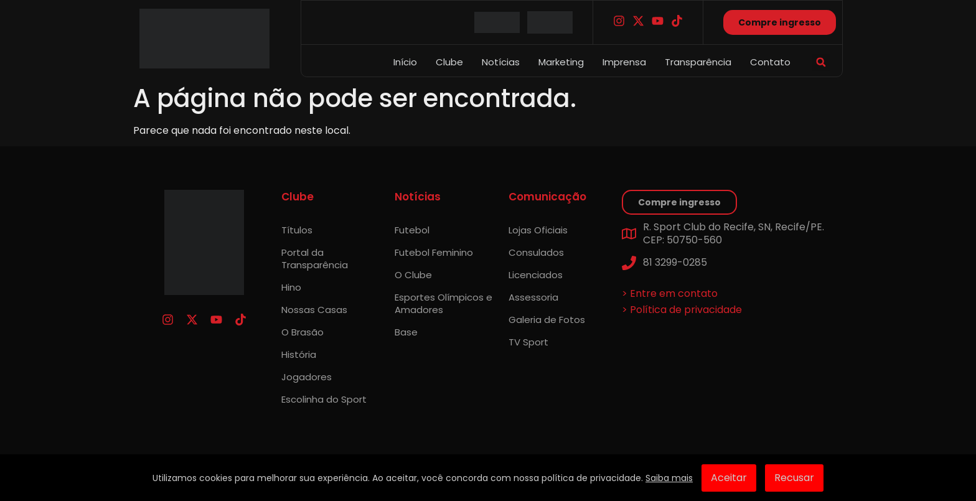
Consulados (536, 252)
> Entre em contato (670, 293)
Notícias (501, 61)
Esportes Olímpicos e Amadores (443, 303)
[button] (821, 62)
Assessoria (533, 297)
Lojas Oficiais (538, 229)
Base (406, 332)
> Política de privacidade (682, 309)
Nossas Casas (314, 309)
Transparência (698, 61)
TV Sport (528, 342)
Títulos (296, 229)
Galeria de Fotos (547, 319)
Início (405, 61)
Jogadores (306, 376)
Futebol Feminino (434, 252)
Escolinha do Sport (324, 399)
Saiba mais (669, 478)
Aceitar (729, 478)
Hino (291, 287)
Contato (770, 61)
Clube (449, 61)
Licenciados (536, 274)
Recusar (794, 478)
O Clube (413, 274)
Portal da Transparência (314, 258)
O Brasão (302, 332)
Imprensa (624, 61)
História (298, 354)
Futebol (412, 229)
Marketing (561, 61)
